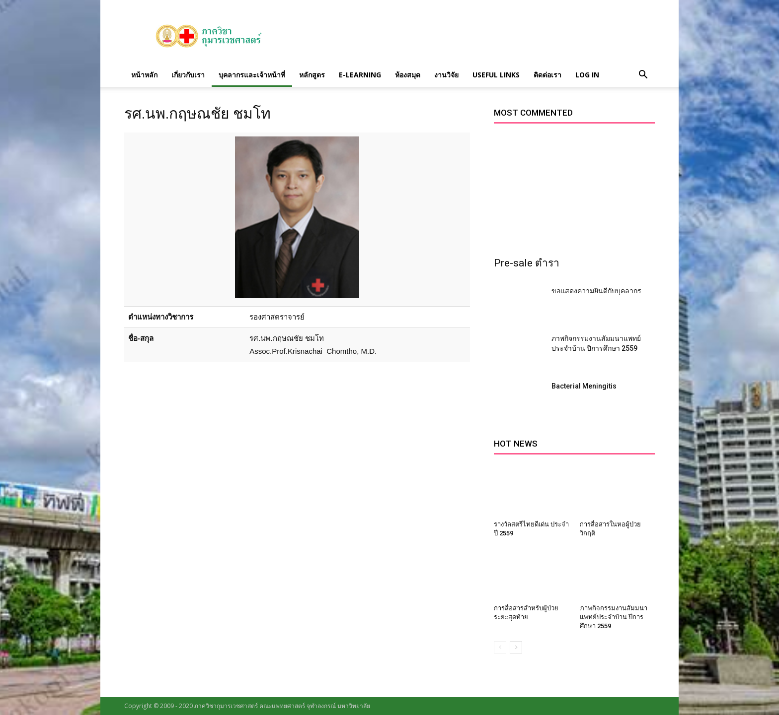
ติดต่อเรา (547, 74)
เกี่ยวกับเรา (188, 74)
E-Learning (360, 74)
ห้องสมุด (407, 74)
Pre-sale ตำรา (526, 263)
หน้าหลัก (144, 74)
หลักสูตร (312, 74)
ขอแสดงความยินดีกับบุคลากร (596, 291)
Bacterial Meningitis (584, 386)
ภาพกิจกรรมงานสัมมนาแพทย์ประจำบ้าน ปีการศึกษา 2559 (613, 617)
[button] (643, 75)
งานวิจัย (446, 74)
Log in (587, 74)
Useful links (496, 74)
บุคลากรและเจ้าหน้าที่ (252, 74)
